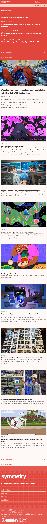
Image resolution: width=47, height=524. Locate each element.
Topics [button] (41, 5)
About (3, 496)
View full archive (6, 57)
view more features (7, 459)
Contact (4, 493)
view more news (6, 52)
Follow (38, 2)
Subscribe (5, 490)
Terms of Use (5, 516)
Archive (4, 500)
